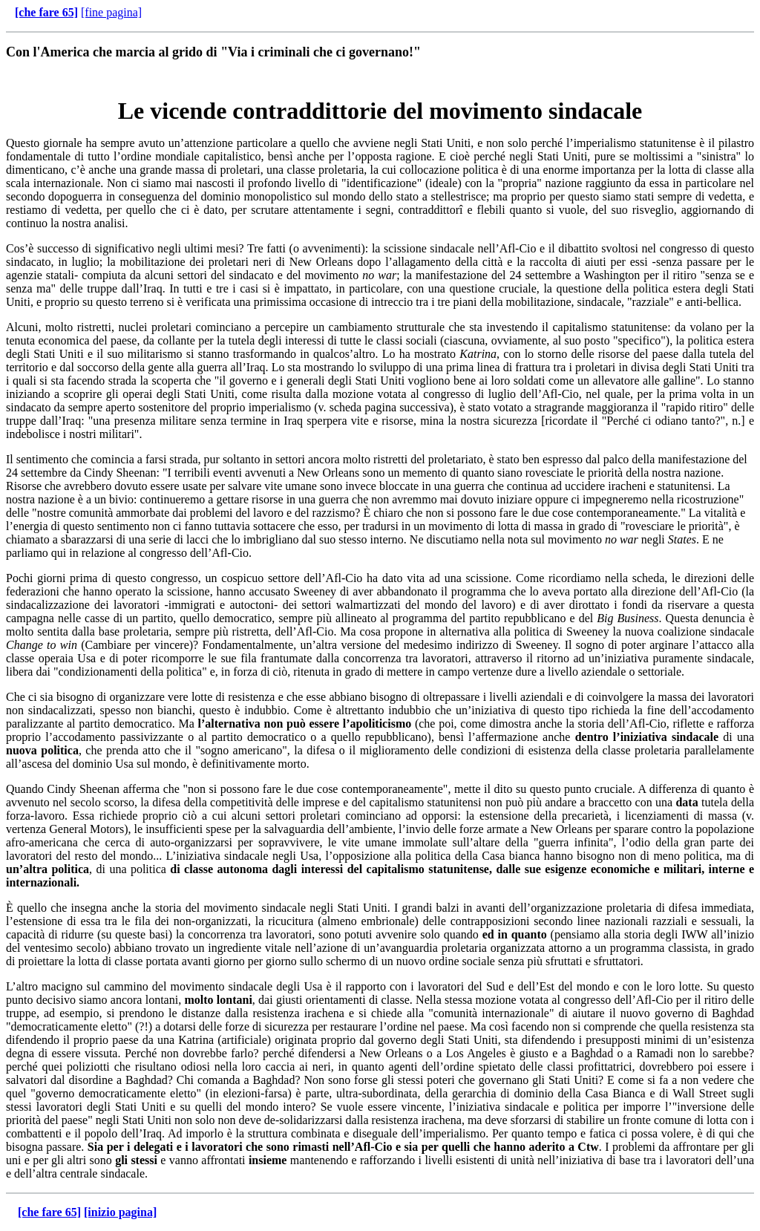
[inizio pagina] (120, 1212)
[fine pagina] (111, 12)
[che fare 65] (46, 12)
